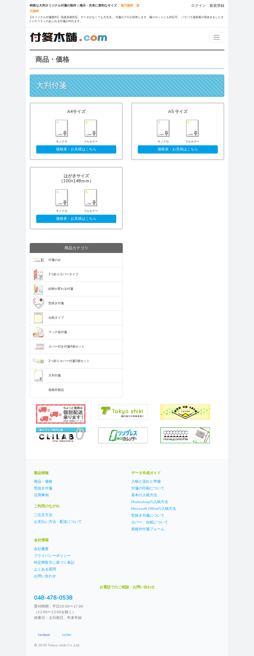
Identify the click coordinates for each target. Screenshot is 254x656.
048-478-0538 (53, 598)
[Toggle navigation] (216, 37)
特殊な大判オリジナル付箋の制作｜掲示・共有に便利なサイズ (73, 5)
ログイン (198, 5)
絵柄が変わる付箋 (60, 289)
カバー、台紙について (149, 522)
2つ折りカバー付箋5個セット (69, 361)
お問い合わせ (45, 576)
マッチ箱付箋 (57, 332)
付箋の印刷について (147, 488)
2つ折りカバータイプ (63, 274)
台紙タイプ (56, 318)
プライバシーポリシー (52, 555)
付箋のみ (54, 260)
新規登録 (217, 5)
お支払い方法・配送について (58, 521)
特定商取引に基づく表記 (54, 562)
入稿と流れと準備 (146, 481)
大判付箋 (54, 375)
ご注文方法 (43, 514)
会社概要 (41, 548)
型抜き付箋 (56, 303)
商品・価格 (43, 481)
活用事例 (41, 495)
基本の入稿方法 (144, 495)
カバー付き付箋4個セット (66, 346)
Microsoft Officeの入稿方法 (153, 508)
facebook (44, 634)
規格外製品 (56, 390)
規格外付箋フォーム (147, 529)
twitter (66, 634)
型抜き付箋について (147, 515)
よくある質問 (45, 569)
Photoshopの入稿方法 (149, 501)
